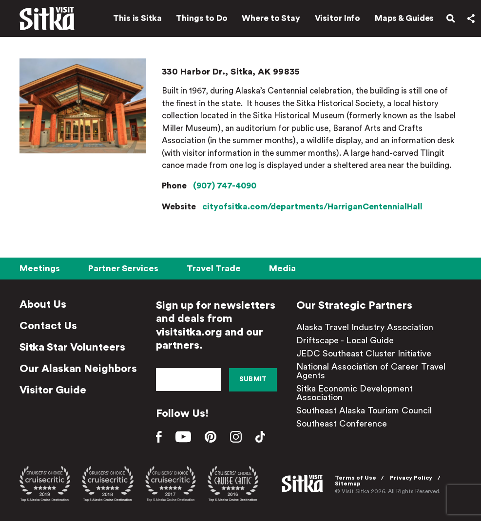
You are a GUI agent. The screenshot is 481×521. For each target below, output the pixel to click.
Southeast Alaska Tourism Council (364, 410)
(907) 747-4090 (224, 186)
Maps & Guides (404, 18)
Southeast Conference (341, 423)
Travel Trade (214, 268)
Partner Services (123, 268)
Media (282, 268)
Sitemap (348, 483)
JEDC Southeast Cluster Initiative (363, 353)
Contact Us (48, 325)
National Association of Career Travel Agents (370, 371)
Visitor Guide (52, 390)
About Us (42, 304)
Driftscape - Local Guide (345, 340)
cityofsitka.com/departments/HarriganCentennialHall (312, 207)
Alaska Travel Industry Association (364, 327)
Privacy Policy (411, 478)
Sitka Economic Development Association (354, 393)
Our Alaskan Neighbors (78, 368)
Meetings (39, 268)
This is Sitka (137, 18)
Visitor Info (338, 18)
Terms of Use (355, 478)
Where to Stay (271, 18)
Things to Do (202, 18)
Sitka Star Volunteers (72, 347)
